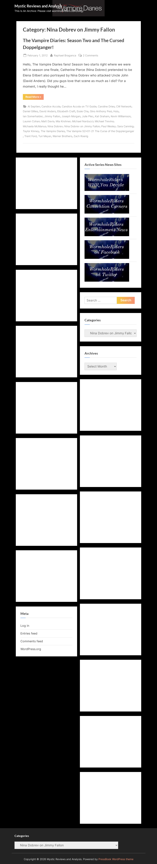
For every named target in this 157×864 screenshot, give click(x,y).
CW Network (124, 106)
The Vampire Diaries (53, 131)
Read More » (34, 97)
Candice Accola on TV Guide (79, 106)
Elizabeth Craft (66, 111)
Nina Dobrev (55, 126)
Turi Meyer (44, 136)
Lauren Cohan (31, 121)
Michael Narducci (82, 121)
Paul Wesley (108, 126)
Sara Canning (125, 126)
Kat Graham (102, 116)
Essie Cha (82, 111)
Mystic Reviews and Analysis (38, 6)
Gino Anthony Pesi (101, 111)
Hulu (116, 111)
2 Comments (90, 55)
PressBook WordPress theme (115, 859)
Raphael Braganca (65, 55)
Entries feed (28, 633)
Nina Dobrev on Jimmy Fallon (82, 126)
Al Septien (34, 106)
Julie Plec (87, 116)
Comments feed (31, 641)
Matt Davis (47, 121)
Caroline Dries (106, 106)
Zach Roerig (81, 136)
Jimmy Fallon (52, 116)
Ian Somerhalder (33, 116)
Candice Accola (50, 106)
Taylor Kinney (31, 131)
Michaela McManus (34, 126)
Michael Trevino (104, 121)
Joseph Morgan (70, 116)
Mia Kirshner (63, 121)
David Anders (47, 111)
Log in (24, 625)
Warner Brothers (62, 136)
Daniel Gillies (30, 111)
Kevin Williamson (121, 116)
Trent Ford (30, 136)
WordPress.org (30, 649)
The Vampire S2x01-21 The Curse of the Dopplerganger (100, 131)
